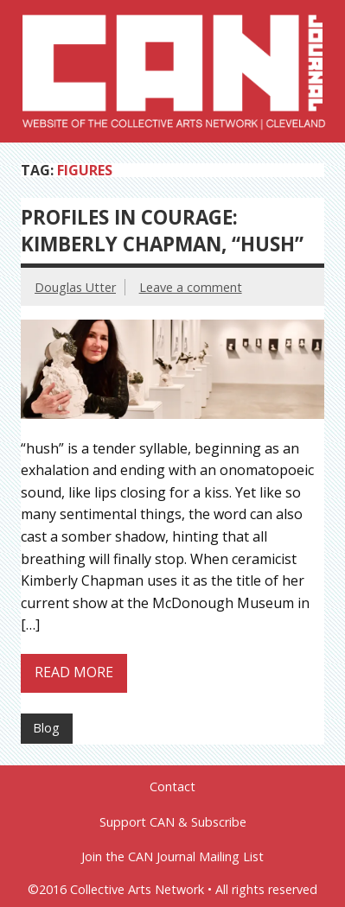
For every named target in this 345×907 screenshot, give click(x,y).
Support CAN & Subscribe (172, 822)
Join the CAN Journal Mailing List (172, 857)
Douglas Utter (75, 287)
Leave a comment (190, 287)
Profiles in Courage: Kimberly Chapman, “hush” (162, 230)
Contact (172, 787)
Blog (46, 728)
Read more (74, 672)
